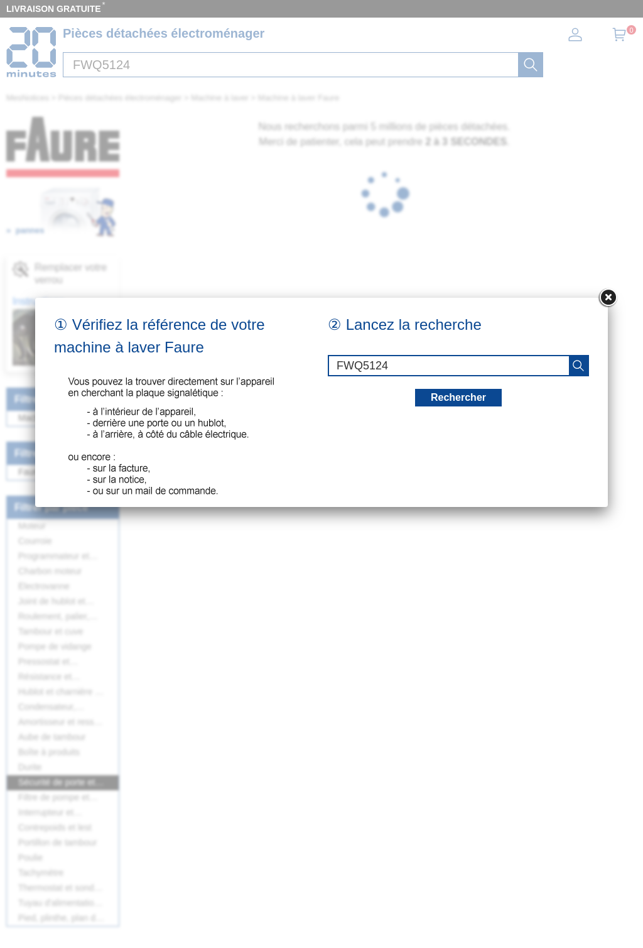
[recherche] (578, 365)
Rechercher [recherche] (458, 397)
